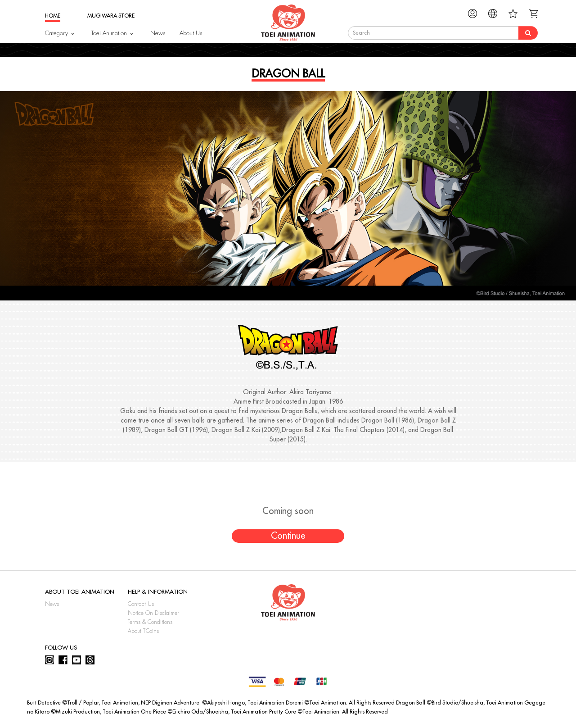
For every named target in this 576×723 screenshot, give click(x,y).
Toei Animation (109, 33)
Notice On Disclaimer (153, 613)
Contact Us (141, 604)
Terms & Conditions (150, 622)
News (157, 33)
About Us (191, 33)
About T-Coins (143, 631)
